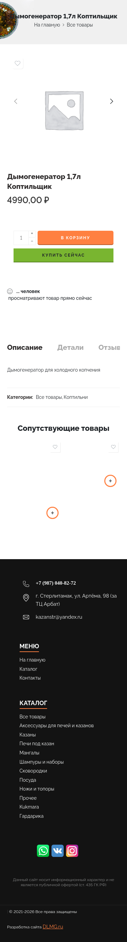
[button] (52, 513)
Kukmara (29, 807)
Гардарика (32, 816)
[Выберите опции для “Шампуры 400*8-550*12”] (110, 481)
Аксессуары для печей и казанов (57, 725)
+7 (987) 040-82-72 (56, 583)
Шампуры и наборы (42, 762)
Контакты (30, 678)
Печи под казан (37, 743)
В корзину (75, 238)
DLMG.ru (53, 927)
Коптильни (76, 397)
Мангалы (30, 753)
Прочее (28, 798)
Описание (24, 347)
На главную (47, 25)
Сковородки (33, 771)
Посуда (28, 780)
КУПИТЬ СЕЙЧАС (63, 255)
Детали (70, 347)
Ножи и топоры (37, 789)
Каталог (29, 669)
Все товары (80, 25)
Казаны (28, 734)
